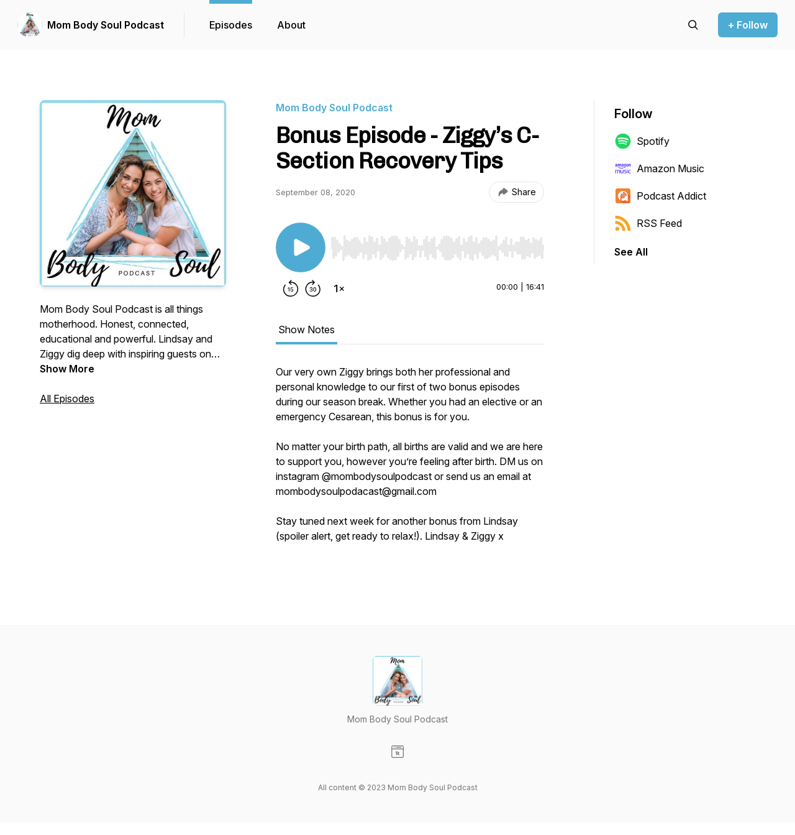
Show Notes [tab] (306, 329)
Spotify (642, 141)
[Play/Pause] (300, 247)
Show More (67, 368)
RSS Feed (648, 223)
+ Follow (748, 25)
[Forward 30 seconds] (313, 288)
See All (631, 252)
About (291, 25)
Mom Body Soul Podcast (105, 25)
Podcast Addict (660, 196)
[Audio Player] (437, 244)
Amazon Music (659, 168)
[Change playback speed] (339, 288)
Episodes (230, 25)
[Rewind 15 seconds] (290, 288)
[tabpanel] (410, 460)
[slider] (437, 248)
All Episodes (67, 398)
